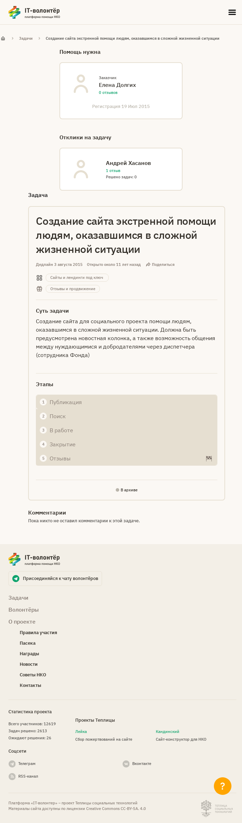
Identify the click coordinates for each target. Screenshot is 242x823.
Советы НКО (33, 675)
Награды (29, 654)
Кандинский (167, 731)
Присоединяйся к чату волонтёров (60, 578)
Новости (29, 664)
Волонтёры (23, 609)
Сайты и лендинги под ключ (76, 277)
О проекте (22, 621)
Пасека (28, 643)
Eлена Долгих (117, 84)
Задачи (26, 38)
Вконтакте (141, 763)
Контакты (30, 685)
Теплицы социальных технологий (106, 802)
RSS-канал (28, 776)
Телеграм (27, 763)
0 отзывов (108, 92)
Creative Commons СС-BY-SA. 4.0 (116, 808)
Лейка (81, 731)
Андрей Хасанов (128, 162)
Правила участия (38, 633)
